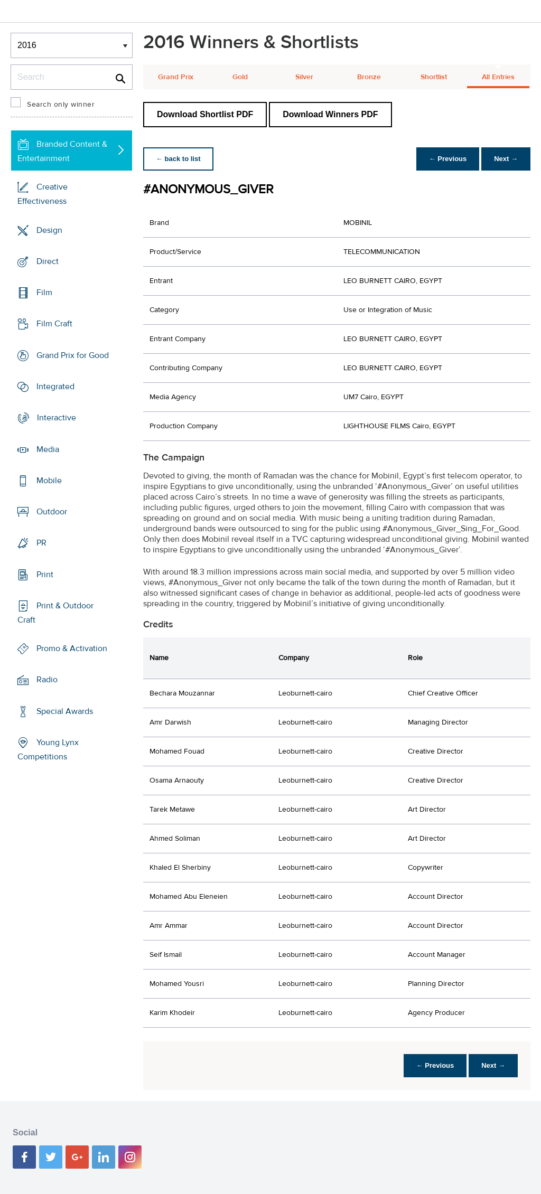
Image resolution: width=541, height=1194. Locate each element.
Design (49, 230)
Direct (47, 261)
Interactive (56, 417)
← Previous (448, 159)
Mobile (49, 480)
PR (41, 543)
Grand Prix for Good (72, 355)
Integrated (55, 386)
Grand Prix (175, 77)
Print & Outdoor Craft (55, 612)
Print (44, 574)
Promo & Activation (71, 648)
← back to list (178, 159)
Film (44, 292)
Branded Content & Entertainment (62, 151)
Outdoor (51, 511)
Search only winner (61, 104)
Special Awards (64, 711)
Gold (240, 77)
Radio (47, 679)
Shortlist (434, 77)
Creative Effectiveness (42, 194)
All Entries (498, 77)
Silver (304, 77)
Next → (506, 159)
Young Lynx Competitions (48, 749)
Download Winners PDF (330, 114)
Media (47, 449)
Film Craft (54, 323)
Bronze (369, 77)
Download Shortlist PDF (205, 114)
